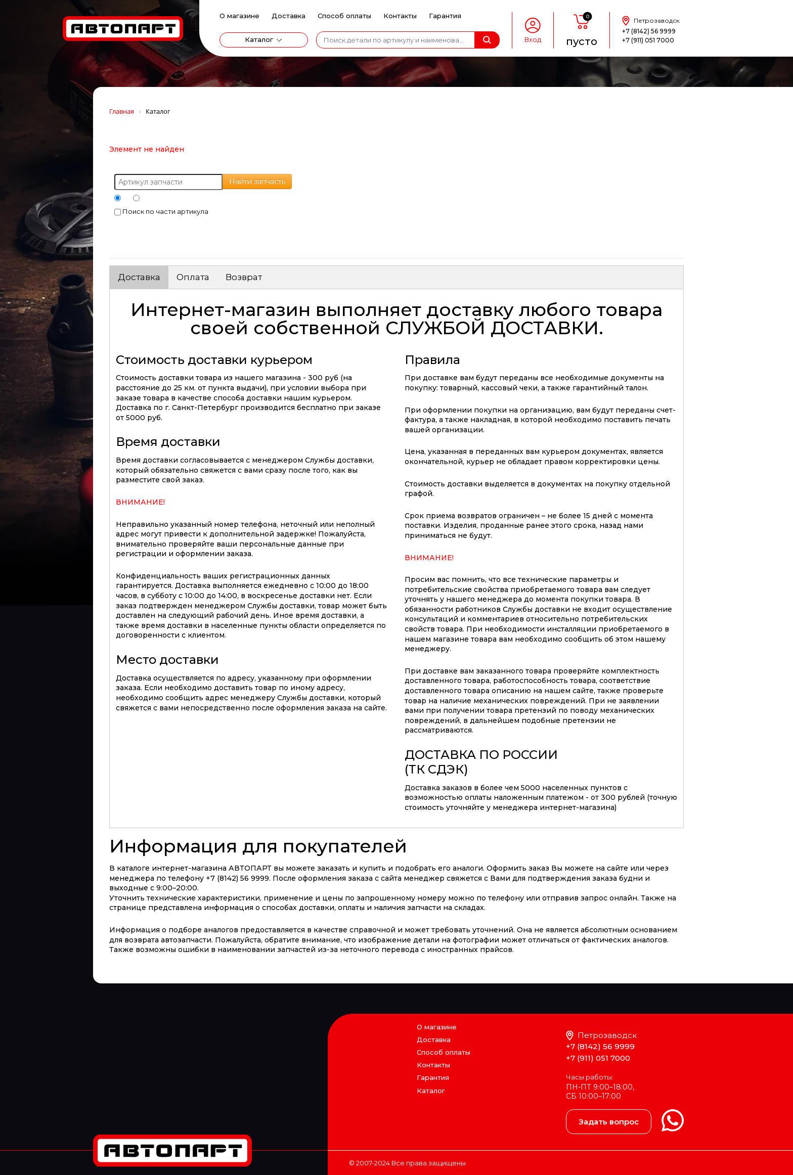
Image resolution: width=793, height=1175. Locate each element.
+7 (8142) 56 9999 (649, 31)
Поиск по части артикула (161, 211)
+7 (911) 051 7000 (648, 40)
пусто (581, 41)
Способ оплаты (344, 16)
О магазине (239, 16)
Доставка (288, 16)
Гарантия (445, 16)
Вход (532, 39)
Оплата (193, 277)
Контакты (400, 16)
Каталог (259, 39)
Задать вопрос (609, 1121)
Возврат (244, 277)
